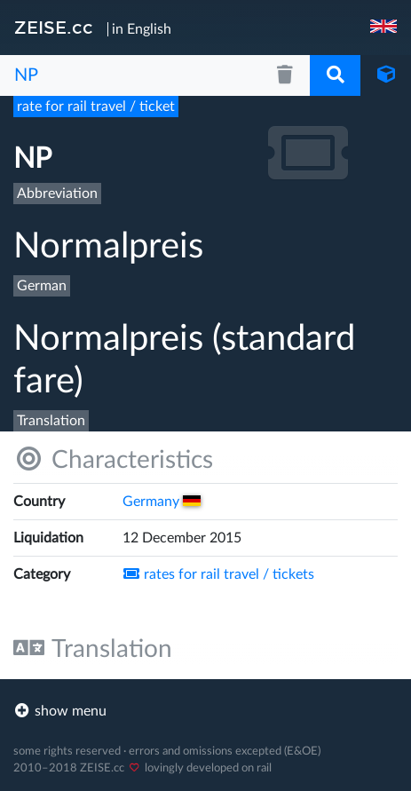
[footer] (205, 711)
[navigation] (385, 27)
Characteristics (113, 459)
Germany (162, 501)
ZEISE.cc (53, 27)
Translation (92, 648)
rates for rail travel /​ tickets (218, 574)
